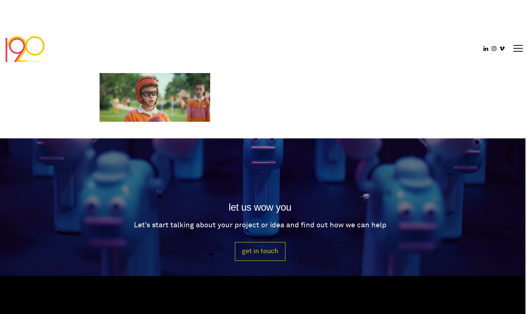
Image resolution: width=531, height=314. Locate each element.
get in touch (260, 251)
